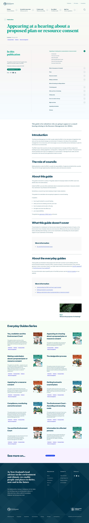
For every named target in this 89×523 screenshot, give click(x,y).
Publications (69, 3)
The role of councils (55, 55)
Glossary (51, 109)
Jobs (48, 484)
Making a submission (53, 79)
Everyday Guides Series (56, 63)
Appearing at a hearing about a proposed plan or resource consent (62, 51)
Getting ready (52, 94)
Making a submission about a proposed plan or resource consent (53, 291)
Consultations (83, 3)
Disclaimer (26, 515)
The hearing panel (52, 86)
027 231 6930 (63, 482)
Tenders (49, 515)
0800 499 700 (63, 475)
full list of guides (72, 270)
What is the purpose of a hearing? (56, 68)
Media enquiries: (63, 479)
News (48, 475)
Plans (50, 71)
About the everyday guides (56, 61)
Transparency (57, 515)
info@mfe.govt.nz (64, 477)
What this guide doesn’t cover (57, 59)
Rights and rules (52, 101)
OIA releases (76, 3)
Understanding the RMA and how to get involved (49, 286)
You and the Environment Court (45, 246)
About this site (10, 515)
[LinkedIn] (15, 72)
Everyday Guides (11, 39)
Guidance (16, 39)
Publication (10, 347)
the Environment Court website (41, 267)
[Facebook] (10, 72)
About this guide (54, 57)
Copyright (19, 515)
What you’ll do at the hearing (55, 90)
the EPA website (76, 265)
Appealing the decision (54, 105)
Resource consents (53, 75)
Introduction (53, 53)
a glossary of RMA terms (45, 213)
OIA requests (35, 515)
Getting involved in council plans (45, 289)
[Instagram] (13, 72)
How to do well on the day (54, 98)
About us (49, 482)
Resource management (24, 39)
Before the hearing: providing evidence (57, 83)
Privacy (42, 515)
